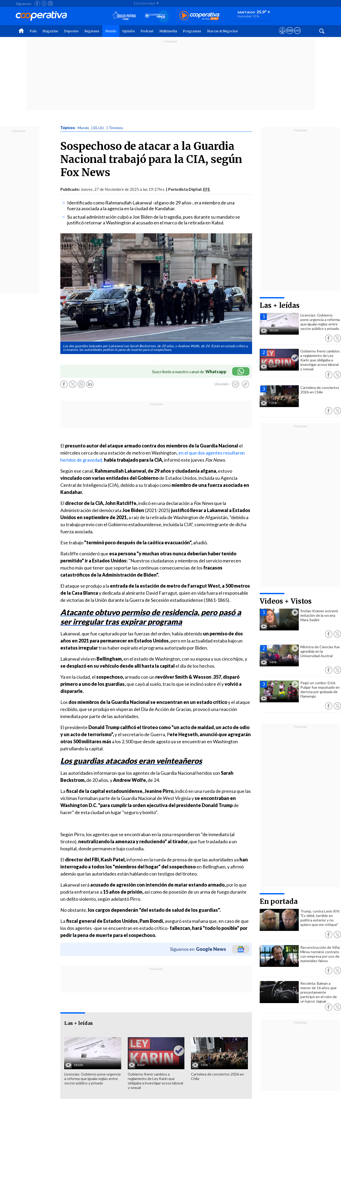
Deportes (71, 31)
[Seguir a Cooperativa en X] (43, 3)
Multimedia (168, 31)
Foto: (68, 238)
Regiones (91, 31)
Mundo (110, 31)
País (33, 31)
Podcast (147, 31)
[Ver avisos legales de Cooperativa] (282, 35)
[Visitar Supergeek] (297, 35)
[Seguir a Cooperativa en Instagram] (50, 3)
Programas (192, 31)
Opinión (128, 31)
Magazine (50, 31)
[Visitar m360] (289, 35)
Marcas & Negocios (222, 31)
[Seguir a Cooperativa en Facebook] (37, 3)
